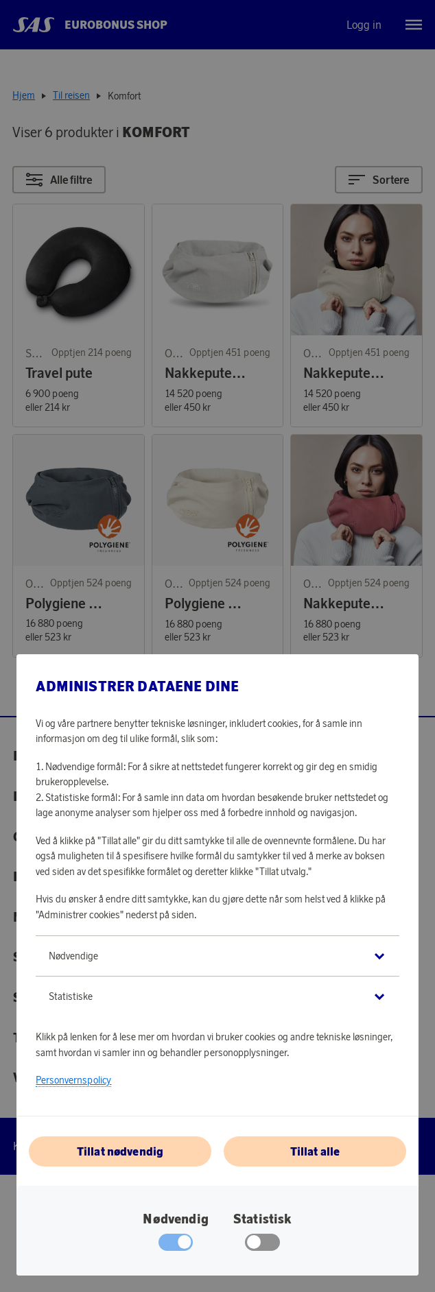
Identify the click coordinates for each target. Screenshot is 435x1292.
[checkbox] (262, 1245)
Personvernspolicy (73, 1080)
